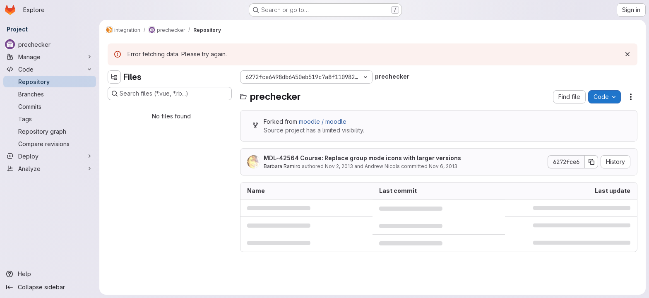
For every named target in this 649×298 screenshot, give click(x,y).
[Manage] (49, 56)
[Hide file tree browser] (114, 77)
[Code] (49, 69)
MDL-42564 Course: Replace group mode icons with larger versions (362, 157)
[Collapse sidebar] (49, 287)
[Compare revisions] (49, 143)
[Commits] (49, 106)
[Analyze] (49, 168)
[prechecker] (49, 44)
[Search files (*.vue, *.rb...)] (170, 93)
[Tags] (49, 119)
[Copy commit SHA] (591, 161)
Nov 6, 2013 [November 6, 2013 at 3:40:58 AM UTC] (443, 166)
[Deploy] (49, 156)
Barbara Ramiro (282, 166)
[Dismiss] (627, 54)
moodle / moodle (322, 121)
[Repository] (49, 81)
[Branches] (49, 94)
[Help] (49, 274)
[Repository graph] (49, 131)
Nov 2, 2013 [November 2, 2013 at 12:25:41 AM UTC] (339, 166)
